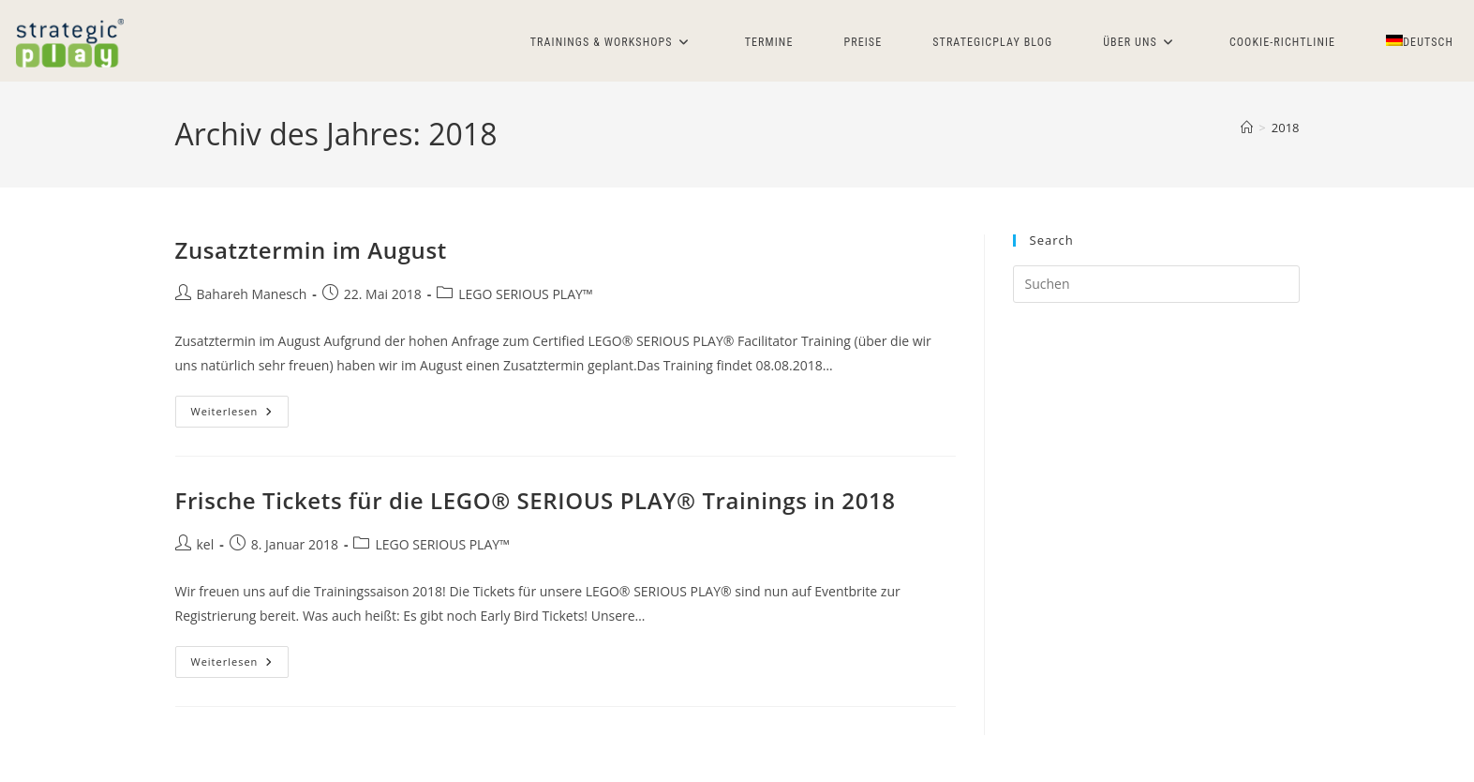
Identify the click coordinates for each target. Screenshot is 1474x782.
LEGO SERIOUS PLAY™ (525, 294)
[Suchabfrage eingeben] (1156, 284)
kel (206, 544)
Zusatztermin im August (311, 249)
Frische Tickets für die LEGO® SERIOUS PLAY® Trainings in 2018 (535, 500)
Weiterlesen (240, 415)
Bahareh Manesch (252, 294)
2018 (1286, 127)
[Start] (1247, 127)
